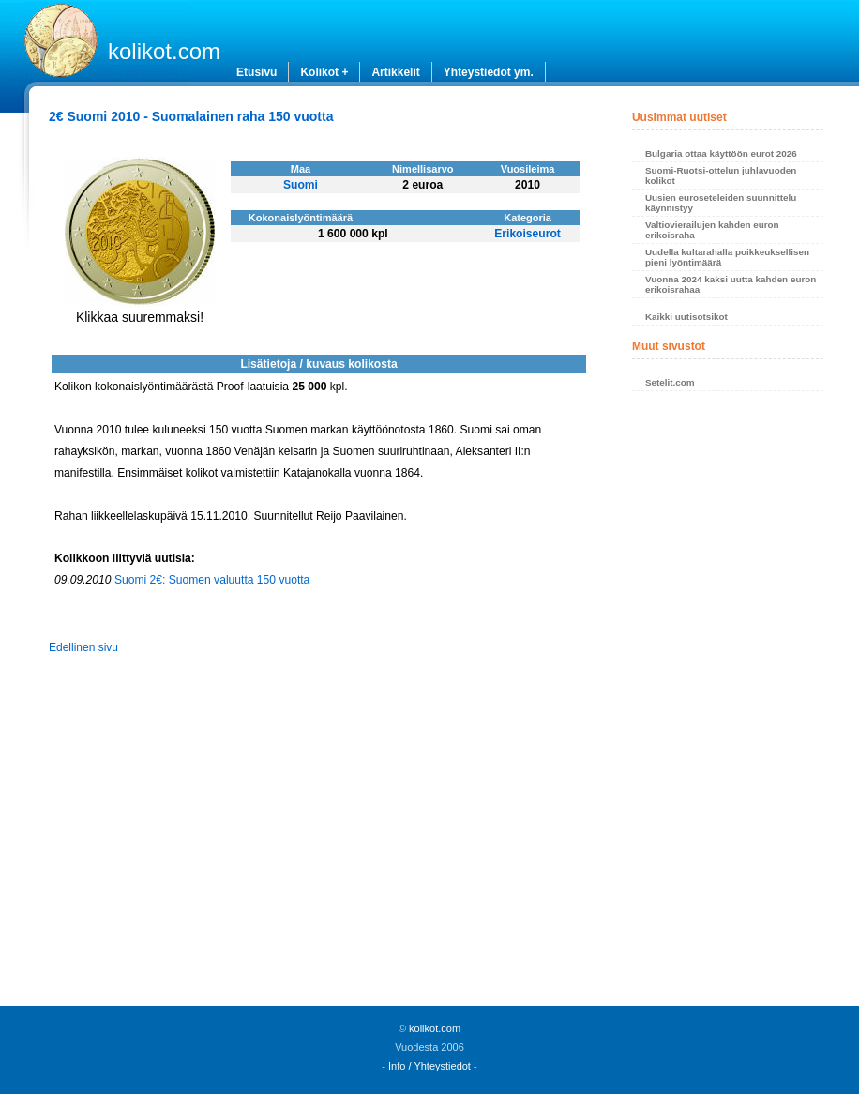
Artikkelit (395, 72)
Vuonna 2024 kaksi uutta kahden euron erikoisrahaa (730, 284)
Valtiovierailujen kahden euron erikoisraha (712, 230)
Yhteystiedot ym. (489, 72)
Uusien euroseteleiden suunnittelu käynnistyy (720, 202)
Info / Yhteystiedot (429, 1065)
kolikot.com (164, 51)
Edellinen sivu (83, 647)
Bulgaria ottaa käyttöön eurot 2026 (721, 153)
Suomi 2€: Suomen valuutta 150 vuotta (211, 579)
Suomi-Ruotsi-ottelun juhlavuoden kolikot (720, 175)
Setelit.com (670, 382)
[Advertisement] (727, 703)
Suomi (300, 184)
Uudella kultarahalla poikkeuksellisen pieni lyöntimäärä (727, 257)
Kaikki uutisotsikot (686, 316)
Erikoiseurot (527, 233)
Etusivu (256, 72)
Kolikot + (324, 72)
